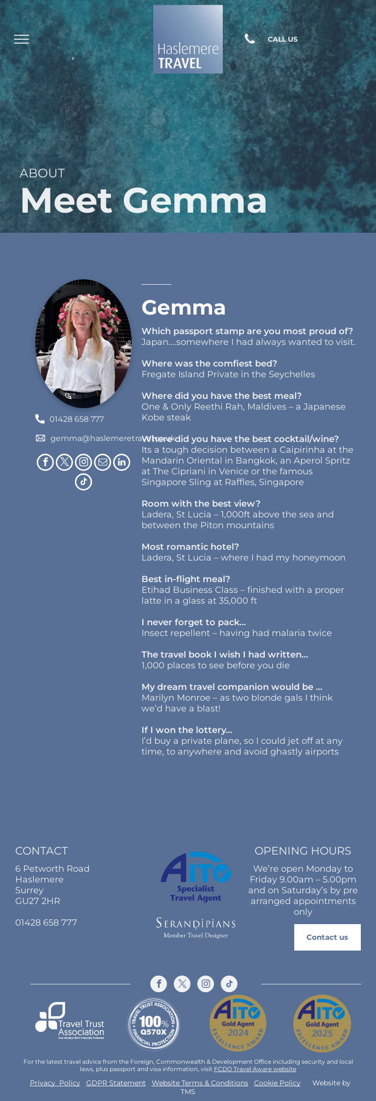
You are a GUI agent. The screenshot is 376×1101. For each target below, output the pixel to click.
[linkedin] (121, 463)
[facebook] (45, 463)
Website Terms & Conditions (200, 1082)
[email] (102, 463)
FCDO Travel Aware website (255, 1069)
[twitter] (64, 463)
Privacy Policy (55, 1082)
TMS (188, 1091)
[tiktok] (83, 483)
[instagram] (83, 463)
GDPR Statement (116, 1082)
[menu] (21, 39)
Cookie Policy (277, 1082)
